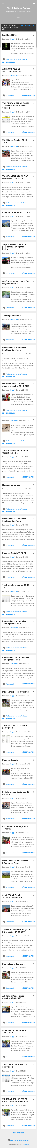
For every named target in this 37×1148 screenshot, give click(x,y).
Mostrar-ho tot (28, 25)
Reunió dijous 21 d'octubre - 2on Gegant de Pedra (15, 520)
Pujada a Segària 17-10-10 (14, 553)
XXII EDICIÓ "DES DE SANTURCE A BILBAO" (12, 70)
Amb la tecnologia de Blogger (18, 1140)
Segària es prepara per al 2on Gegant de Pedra (15, 282)
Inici (18, 18)
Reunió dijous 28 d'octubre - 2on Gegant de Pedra (15, 348)
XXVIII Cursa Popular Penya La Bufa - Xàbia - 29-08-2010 (16, 930)
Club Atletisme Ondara (18, 8)
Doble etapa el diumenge (13, 964)
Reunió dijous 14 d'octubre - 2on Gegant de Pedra (15, 622)
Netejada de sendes (11, 485)
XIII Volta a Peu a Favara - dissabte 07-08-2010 (13, 997)
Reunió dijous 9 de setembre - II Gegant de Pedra (15, 862)
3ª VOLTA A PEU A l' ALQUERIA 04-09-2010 (12, 896)
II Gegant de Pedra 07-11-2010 (16, 212)
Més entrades (18, 1133)
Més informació (8, 62)
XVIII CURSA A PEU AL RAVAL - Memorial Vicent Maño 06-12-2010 (15, 105)
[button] (33, 35)
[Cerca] (34, 4)
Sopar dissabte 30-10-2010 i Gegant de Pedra (15, 451)
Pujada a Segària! (10, 760)
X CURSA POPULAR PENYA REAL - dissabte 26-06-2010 (15, 1100)
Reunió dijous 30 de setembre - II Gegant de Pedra (15, 658)
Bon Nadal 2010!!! (10, 35)
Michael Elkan (25, 1144)
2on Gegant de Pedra (11, 315)
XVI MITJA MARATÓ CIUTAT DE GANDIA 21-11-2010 (15, 177)
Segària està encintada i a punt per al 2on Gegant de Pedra (14, 246)
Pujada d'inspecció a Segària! (15, 692)
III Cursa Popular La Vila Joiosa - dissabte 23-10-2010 (15, 385)
